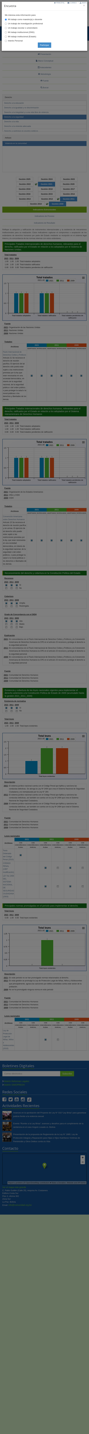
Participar (44, 45)
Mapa (83, 3)
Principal (59, 3)
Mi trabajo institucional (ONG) (21, 32)
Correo (72, 3)
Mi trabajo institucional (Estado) (22, 36)
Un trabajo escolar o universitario (22, 28)
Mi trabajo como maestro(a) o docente (25, 19)
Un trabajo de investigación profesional (25, 23)
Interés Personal (15, 41)
